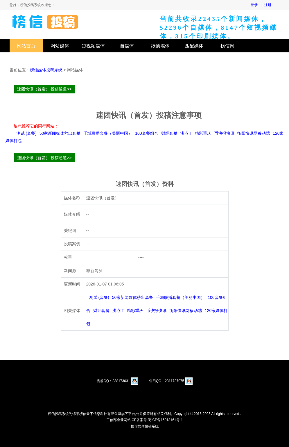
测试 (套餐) (27, 133)
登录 (254, 5)
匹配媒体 (194, 45)
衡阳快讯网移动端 (253, 133)
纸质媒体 (160, 45)
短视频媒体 (93, 45)
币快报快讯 (224, 133)
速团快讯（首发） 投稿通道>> (44, 89)
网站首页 (26, 45)
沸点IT (186, 133)
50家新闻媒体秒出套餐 (60, 133)
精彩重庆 (203, 133)
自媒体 (127, 45)
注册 (267, 5)
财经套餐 (169, 133)
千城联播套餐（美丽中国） (107, 133)
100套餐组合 (146, 133)
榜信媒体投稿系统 (46, 70)
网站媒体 (60, 45)
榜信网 (227, 45)
